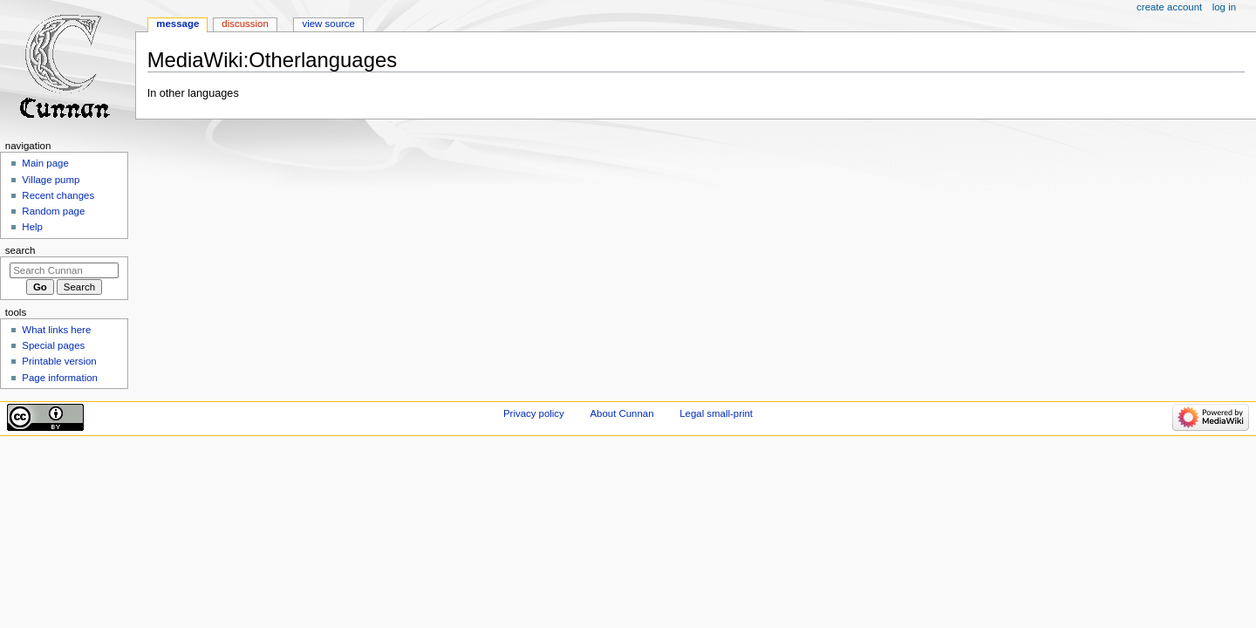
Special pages (53, 345)
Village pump (50, 179)
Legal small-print (716, 413)
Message (177, 23)
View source (328, 23)
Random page (53, 211)
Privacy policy (533, 413)
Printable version (59, 361)
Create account (1169, 7)
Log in (1224, 7)
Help (32, 227)
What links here (56, 329)
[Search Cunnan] (64, 270)
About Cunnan (621, 413)
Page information (60, 377)
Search (20, 250)
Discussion (245, 23)
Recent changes (58, 195)
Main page (45, 163)
